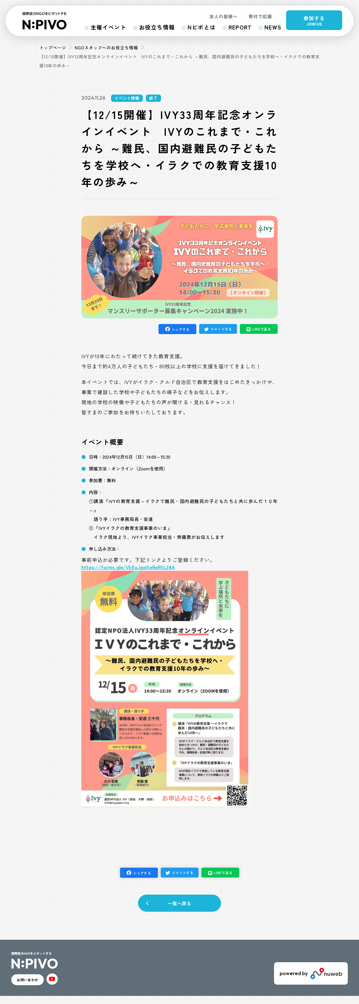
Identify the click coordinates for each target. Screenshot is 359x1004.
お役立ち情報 (157, 27)
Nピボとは (202, 27)
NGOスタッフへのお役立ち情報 (106, 47)
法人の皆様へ (223, 16)
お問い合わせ (36, 986)
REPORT (240, 27)
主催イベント (108, 27)
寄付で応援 (260, 16)
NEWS (272, 27)
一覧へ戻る (179, 906)
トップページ (52, 47)
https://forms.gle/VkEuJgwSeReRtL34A (128, 567)
